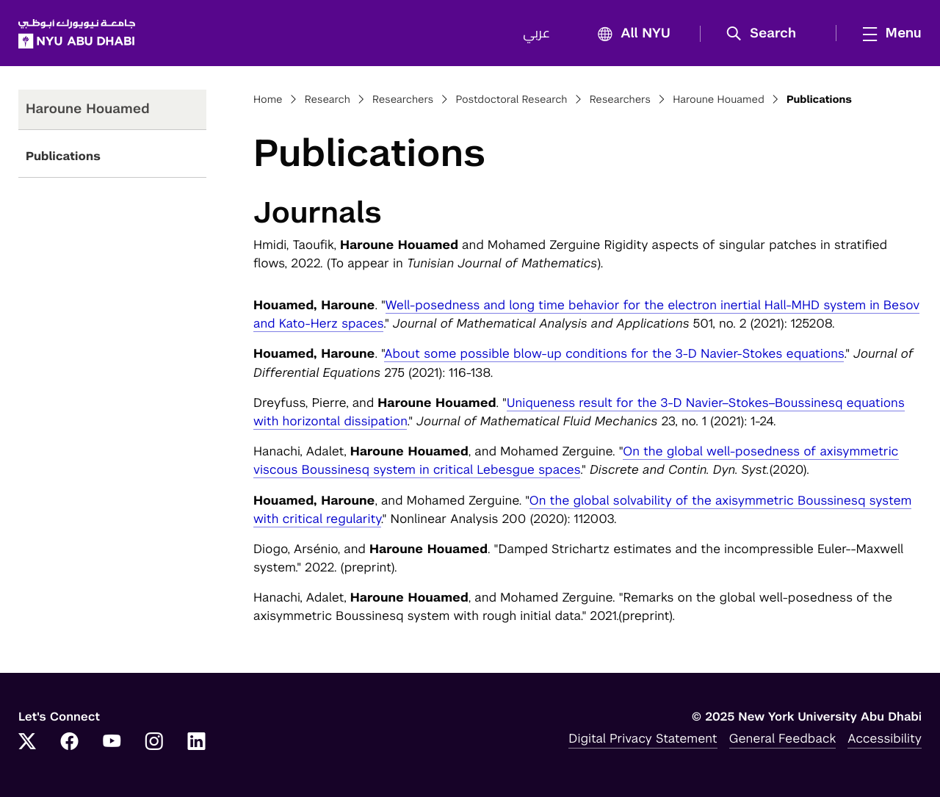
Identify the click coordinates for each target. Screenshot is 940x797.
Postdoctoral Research (511, 100)
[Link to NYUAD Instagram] (154, 742)
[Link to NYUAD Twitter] (27, 742)
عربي (536, 34)
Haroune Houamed (718, 100)
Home (268, 100)
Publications (63, 156)
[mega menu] (888, 33)
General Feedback (782, 738)
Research (327, 100)
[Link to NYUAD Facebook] (69, 742)
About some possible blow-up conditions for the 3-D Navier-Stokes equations (614, 353)
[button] (766, 34)
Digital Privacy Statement (642, 738)
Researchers (402, 100)
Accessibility (884, 738)
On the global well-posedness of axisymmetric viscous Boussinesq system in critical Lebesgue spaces (576, 460)
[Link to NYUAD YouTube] (111, 742)
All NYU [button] (629, 34)
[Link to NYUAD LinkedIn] (196, 742)
